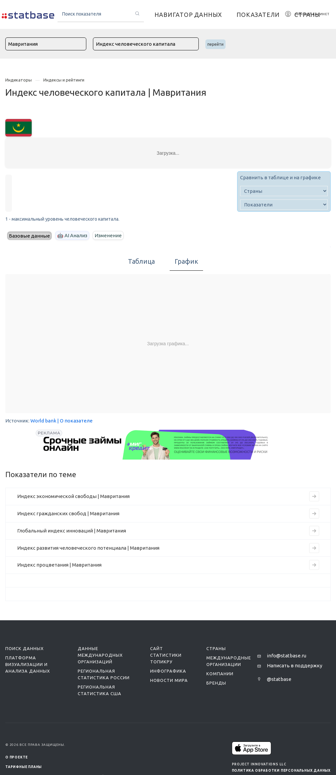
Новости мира (169, 680)
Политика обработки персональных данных (281, 770)
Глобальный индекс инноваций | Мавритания (71, 530)
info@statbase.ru (286, 655)
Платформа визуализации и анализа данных (27, 664)
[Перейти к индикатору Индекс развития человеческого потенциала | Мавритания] (314, 548)
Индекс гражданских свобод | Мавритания (68, 513)
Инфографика (168, 671)
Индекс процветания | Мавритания (59, 565)
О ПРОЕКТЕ (16, 757)
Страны (216, 648)
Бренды (216, 683)
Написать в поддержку (294, 665)
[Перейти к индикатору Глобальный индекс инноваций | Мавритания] (314, 531)
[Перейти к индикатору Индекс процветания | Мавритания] (314, 565)
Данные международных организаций (100, 655)
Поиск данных (24, 648)
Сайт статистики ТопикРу (166, 655)
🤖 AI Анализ (72, 235)
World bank (43, 420)
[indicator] (284, 204)
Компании (219, 673)
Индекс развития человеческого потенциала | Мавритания (88, 548)
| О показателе (75, 420)
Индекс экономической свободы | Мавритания (73, 496)
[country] (284, 191)
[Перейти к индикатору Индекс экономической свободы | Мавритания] (314, 496)
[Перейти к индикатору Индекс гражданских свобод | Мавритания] (314, 514)
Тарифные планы (23, 767)
